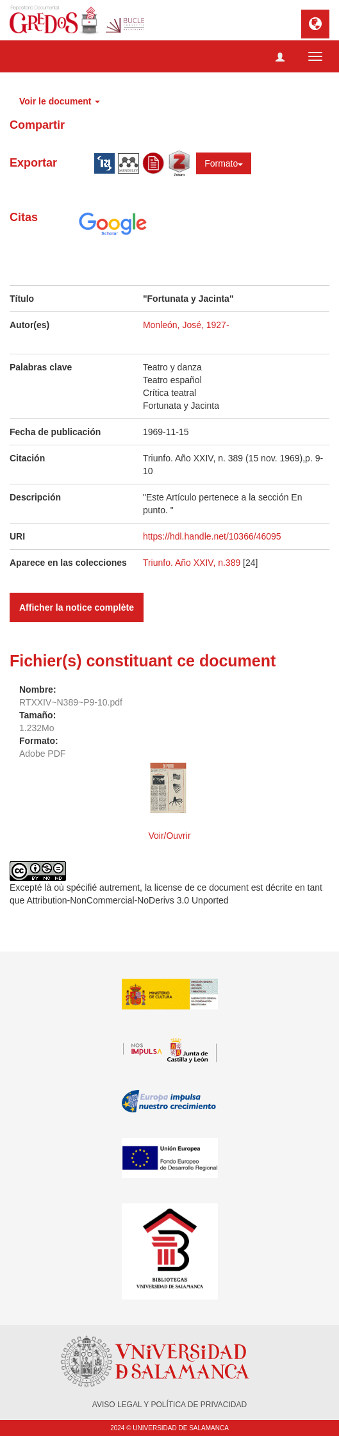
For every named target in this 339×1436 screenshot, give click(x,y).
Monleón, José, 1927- (186, 325)
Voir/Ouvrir (169, 835)
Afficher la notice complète (76, 607)
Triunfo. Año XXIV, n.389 (193, 562)
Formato (223, 163)
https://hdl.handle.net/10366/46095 (212, 536)
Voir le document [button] (59, 101)
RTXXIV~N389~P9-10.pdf (70, 702)
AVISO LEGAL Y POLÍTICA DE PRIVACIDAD (169, 1404)
